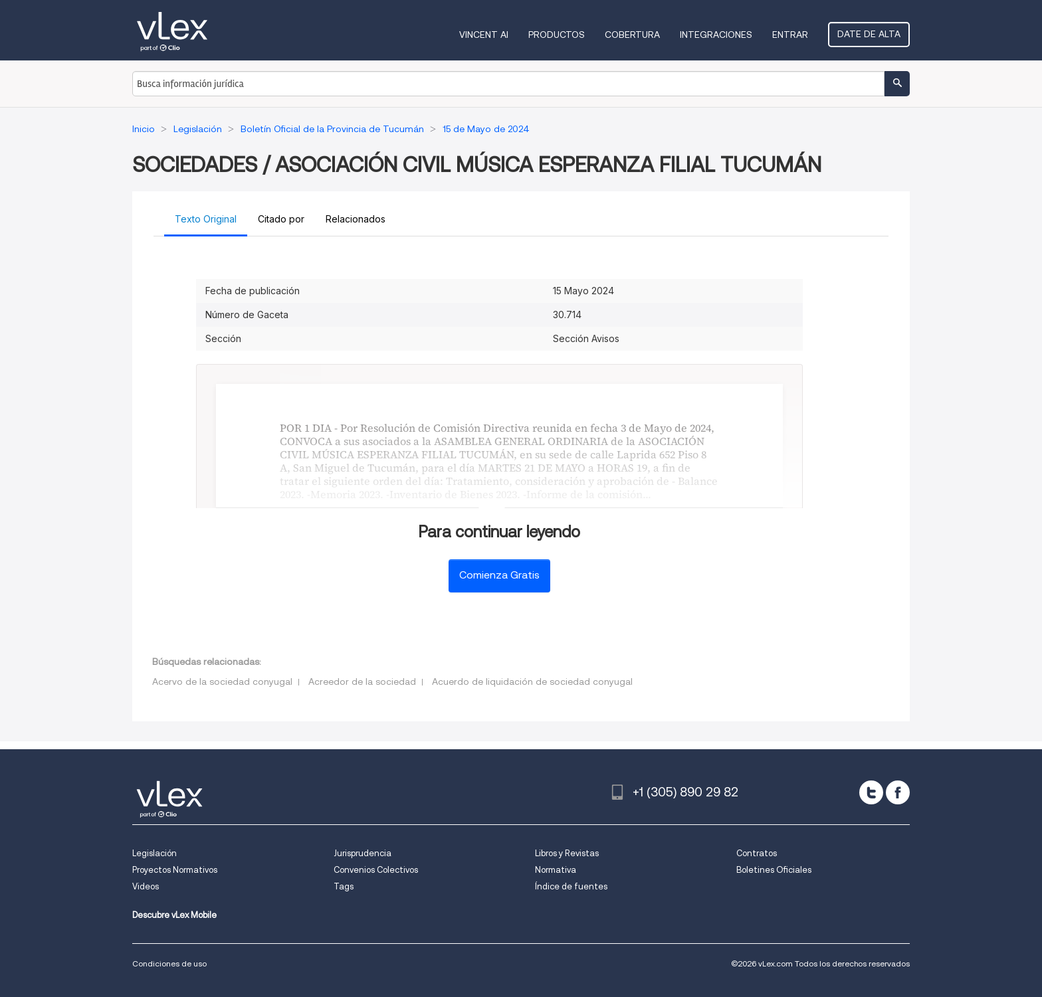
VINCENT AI (483, 34)
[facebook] (898, 792)
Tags (344, 886)
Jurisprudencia (362, 853)
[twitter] (871, 792)
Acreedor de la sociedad (362, 681)
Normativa (555, 870)
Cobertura (632, 34)
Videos (145, 886)
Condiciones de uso (169, 963)
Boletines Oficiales (773, 870)
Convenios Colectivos (376, 870)
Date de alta (868, 34)
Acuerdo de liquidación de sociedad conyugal (532, 681)
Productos (556, 34)
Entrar (790, 34)
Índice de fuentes (571, 886)
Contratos (756, 853)
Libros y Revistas (567, 853)
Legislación (154, 853)
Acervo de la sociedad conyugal (222, 681)
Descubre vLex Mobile (174, 915)
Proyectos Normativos (174, 870)
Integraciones (716, 34)
